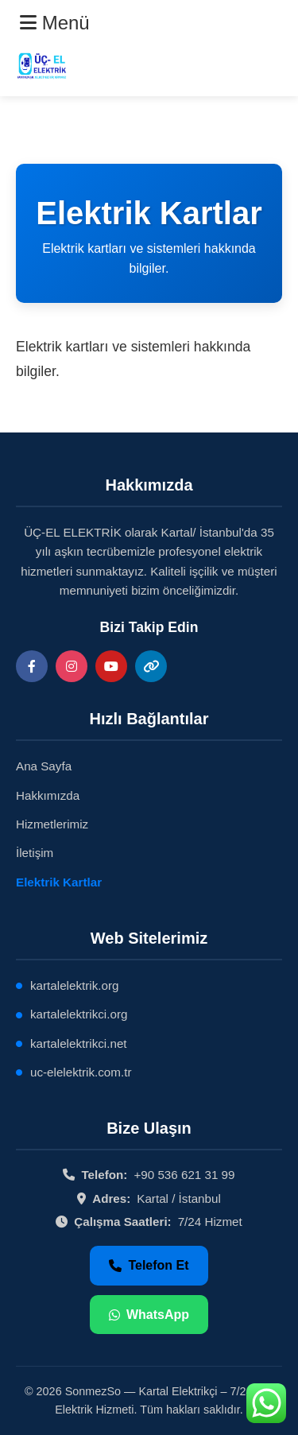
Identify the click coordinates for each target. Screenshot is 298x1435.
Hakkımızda (47, 795)
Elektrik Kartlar (59, 882)
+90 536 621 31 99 (184, 1174)
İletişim (34, 852)
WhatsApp (149, 1314)
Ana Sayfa (44, 766)
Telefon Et (148, 1265)
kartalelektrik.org (74, 985)
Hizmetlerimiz (52, 824)
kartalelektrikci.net (78, 1043)
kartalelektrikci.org (78, 1014)
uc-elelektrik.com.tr (80, 1072)
